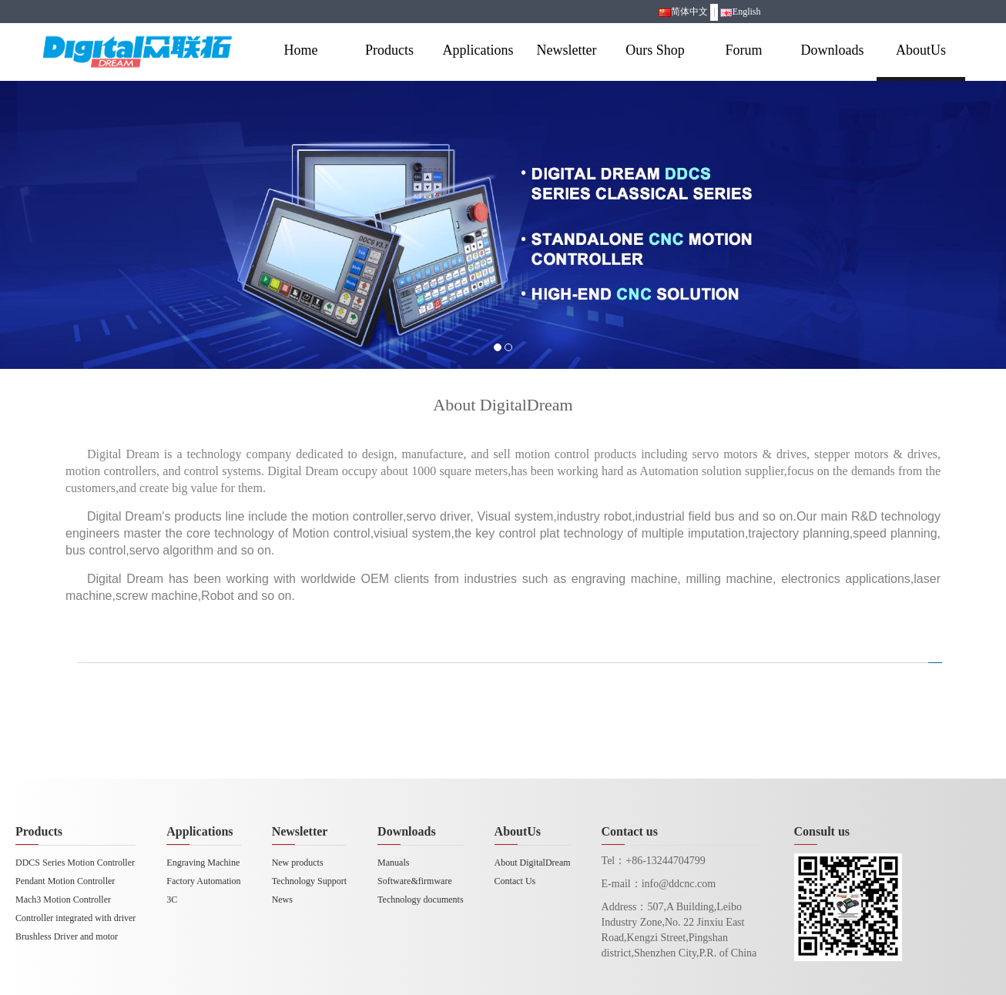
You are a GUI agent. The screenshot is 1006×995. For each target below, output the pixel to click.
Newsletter (567, 50)
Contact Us (515, 881)
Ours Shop (655, 50)
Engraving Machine (203, 862)
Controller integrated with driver (75, 918)
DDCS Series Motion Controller (75, 862)
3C (171, 899)
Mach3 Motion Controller (63, 899)
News (282, 899)
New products (298, 862)
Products (389, 50)
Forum (743, 50)
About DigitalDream (533, 862)
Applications (478, 50)
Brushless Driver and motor (66, 936)
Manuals (393, 862)
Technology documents (420, 899)
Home (301, 50)
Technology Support (309, 881)
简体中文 (683, 11)
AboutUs (921, 50)
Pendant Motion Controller (65, 881)
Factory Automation (203, 881)
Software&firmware (414, 881)
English (740, 11)
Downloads (832, 50)
